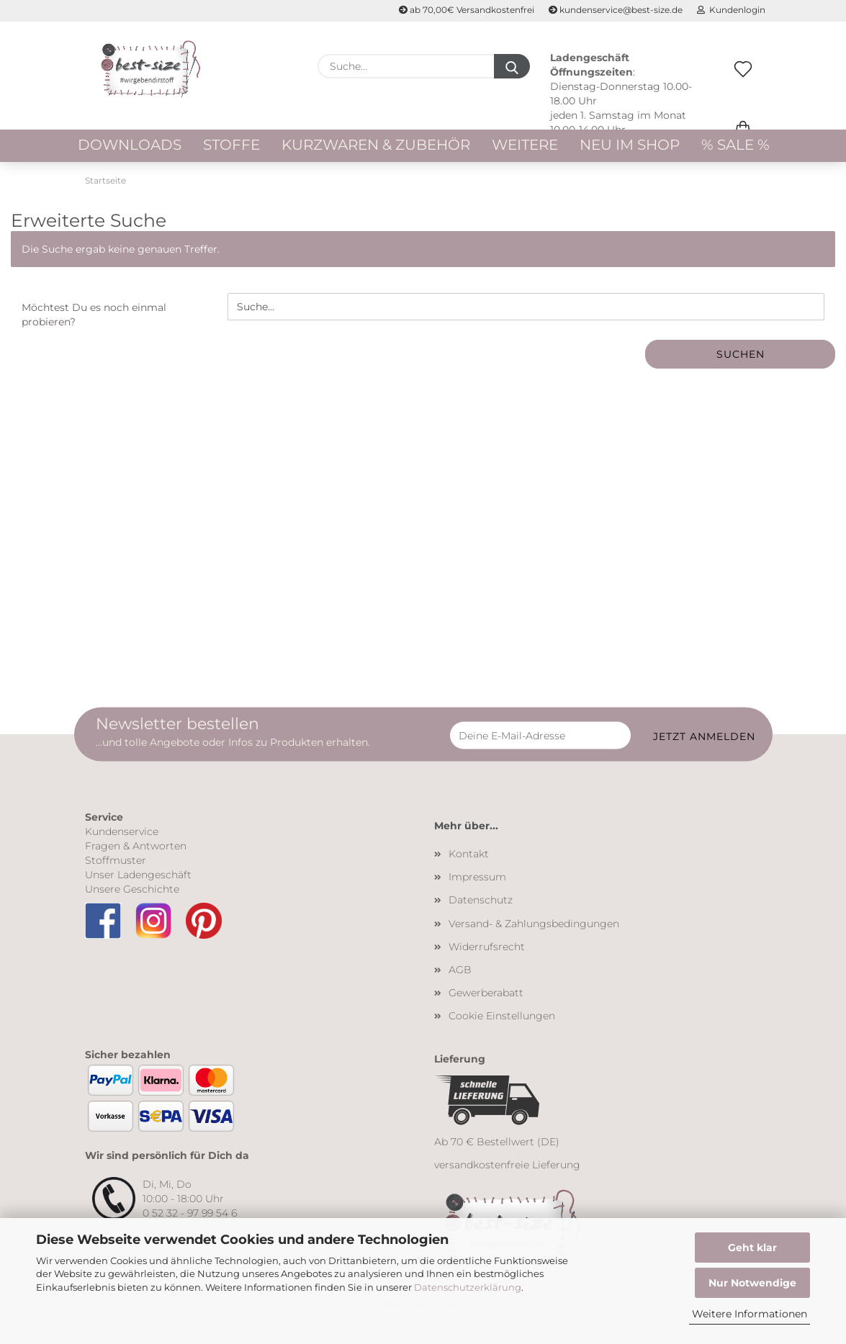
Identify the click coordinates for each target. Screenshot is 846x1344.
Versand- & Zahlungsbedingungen (534, 923)
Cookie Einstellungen (502, 1015)
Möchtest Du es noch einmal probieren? (94, 314)
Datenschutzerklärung (467, 1287)
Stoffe (231, 144)
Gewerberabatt (486, 992)
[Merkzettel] (743, 84)
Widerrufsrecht (487, 946)
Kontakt (469, 853)
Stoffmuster (115, 860)
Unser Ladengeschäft (138, 874)
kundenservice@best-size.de (616, 9)
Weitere (525, 144)
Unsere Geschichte (132, 889)
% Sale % (735, 144)
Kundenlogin (731, 9)
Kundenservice (121, 831)
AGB (460, 969)
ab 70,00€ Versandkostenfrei (466, 9)
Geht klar (752, 1247)
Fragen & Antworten (135, 845)
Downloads (129, 144)
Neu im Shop (630, 144)
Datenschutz (481, 899)
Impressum (477, 876)
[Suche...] (512, 66)
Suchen (740, 354)
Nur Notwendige (752, 1282)
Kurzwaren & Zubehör (376, 144)
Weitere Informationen (749, 1313)
